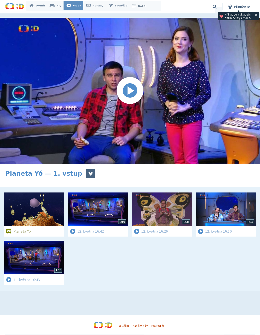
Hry (57, 7)
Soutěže (120, 7)
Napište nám (140, 326)
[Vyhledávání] (214, 6)
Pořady (97, 7)
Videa (75, 7)
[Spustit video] (130, 91)
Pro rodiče (158, 326)
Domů (39, 7)
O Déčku (124, 326)
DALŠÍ (141, 7)
